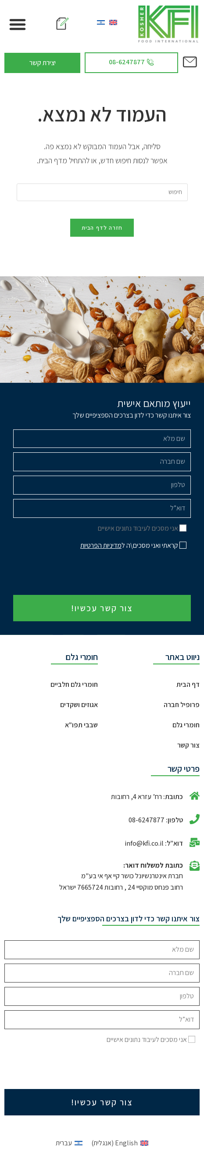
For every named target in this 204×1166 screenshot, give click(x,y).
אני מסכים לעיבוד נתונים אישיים (138, 528)
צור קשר (188, 745)
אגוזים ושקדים (79, 704)
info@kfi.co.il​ (144, 843)
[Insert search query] (102, 192)
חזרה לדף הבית (102, 227)
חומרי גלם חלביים (74, 684)
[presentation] (124, 573)
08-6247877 (147, 820)
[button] (17, 24)
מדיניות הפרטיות (101, 545)
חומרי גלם (186, 725)
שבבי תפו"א (81, 725)
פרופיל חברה (182, 704)
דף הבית (188, 684)
